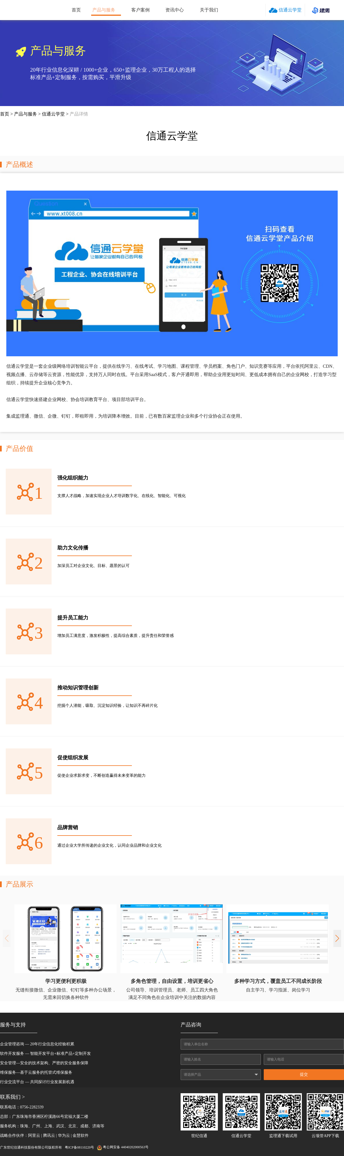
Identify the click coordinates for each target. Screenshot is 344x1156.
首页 (76, 9)
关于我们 (209, 9)
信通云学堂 (285, 10)
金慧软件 (81, 1135)
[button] (337, 938)
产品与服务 (103, 9)
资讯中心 (174, 9)
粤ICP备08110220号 (79, 1147)
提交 (304, 1074)
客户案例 (140, 9)
